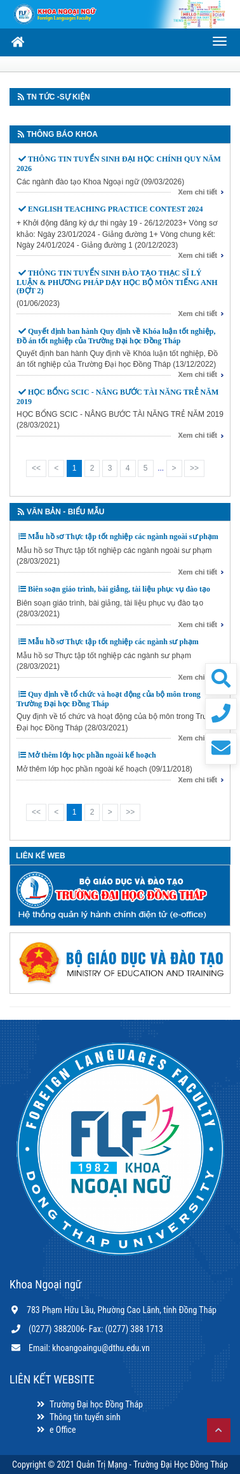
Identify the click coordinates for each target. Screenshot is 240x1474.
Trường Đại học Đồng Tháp (89, 1404)
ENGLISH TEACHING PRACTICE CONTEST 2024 (115, 209)
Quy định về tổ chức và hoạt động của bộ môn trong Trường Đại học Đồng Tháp (109, 699)
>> (194, 468)
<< (36, 468)
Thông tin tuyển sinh (78, 1417)
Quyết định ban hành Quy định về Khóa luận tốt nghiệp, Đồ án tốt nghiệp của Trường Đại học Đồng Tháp (116, 336)
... (160, 468)
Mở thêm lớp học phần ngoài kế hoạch (92, 755)
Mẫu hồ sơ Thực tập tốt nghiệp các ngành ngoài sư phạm (123, 536)
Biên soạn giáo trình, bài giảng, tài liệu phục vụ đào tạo (119, 589)
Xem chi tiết (197, 192)
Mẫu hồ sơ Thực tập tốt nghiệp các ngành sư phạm (113, 641)
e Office (55, 1430)
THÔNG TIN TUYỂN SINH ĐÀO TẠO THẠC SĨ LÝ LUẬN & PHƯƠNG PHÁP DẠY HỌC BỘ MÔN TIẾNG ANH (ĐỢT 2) (117, 282)
